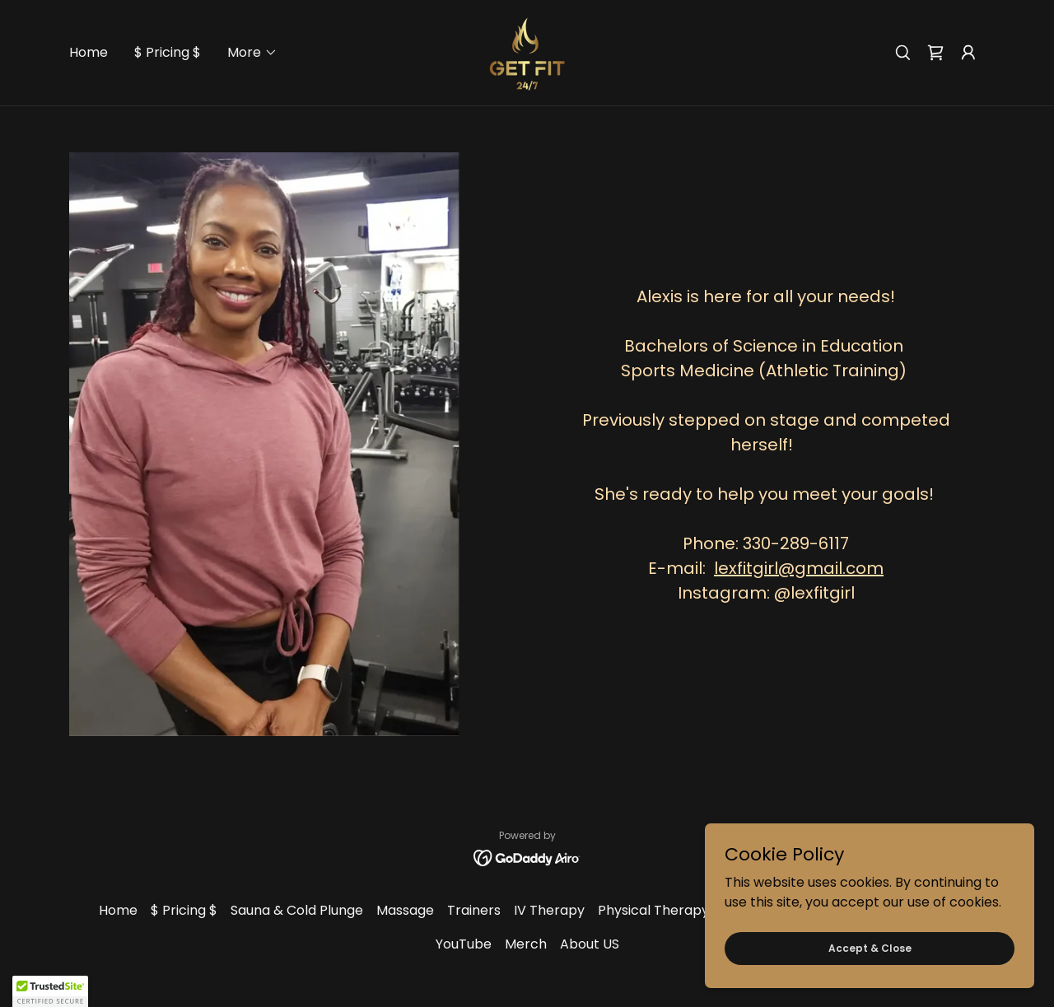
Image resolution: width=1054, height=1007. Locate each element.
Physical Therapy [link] (653, 910)
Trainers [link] (474, 910)
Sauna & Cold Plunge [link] (297, 910)
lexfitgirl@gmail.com (799, 568)
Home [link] (88, 52)
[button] (252, 53)
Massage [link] (405, 910)
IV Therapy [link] (549, 910)
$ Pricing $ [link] (167, 52)
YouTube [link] (464, 944)
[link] (527, 51)
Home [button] (118, 910)
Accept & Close (870, 947)
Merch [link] (526, 944)
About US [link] (589, 944)
